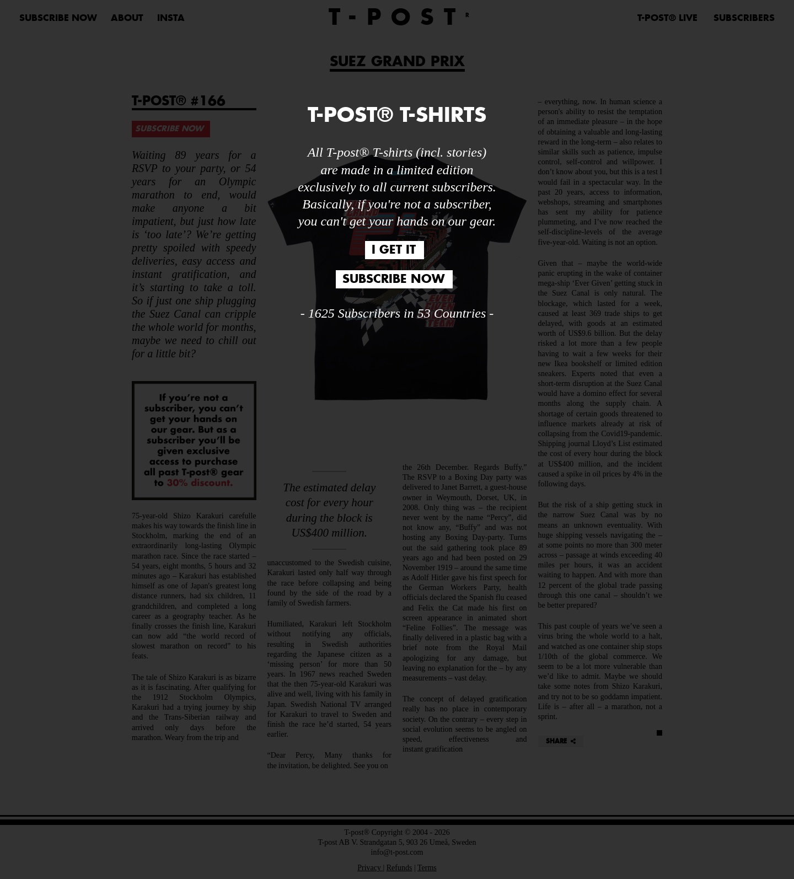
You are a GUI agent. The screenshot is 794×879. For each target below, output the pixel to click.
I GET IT (394, 250)
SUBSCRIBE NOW (393, 279)
